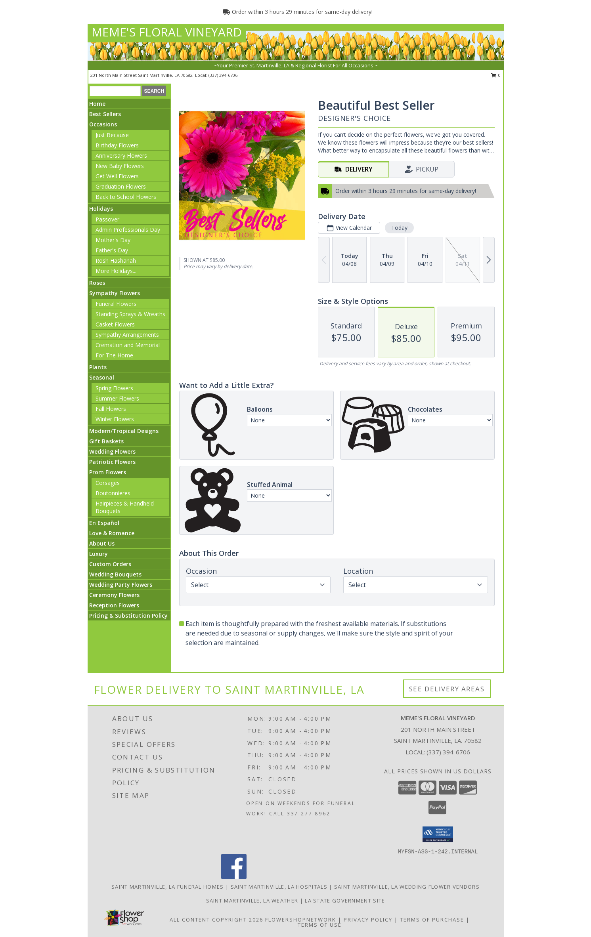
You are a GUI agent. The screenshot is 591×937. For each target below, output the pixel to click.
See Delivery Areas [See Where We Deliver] (447, 688)
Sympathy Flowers (114, 293)
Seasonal (101, 377)
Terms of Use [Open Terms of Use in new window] (320, 924)
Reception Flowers (114, 605)
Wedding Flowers (112, 451)
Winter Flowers (115, 419)
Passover (107, 219)
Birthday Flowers (117, 145)
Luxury (98, 553)
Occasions (103, 124)
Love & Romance (111, 533)
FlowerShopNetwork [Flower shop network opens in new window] (300, 919)
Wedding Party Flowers (120, 584)
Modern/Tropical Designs (124, 431)
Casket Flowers (115, 324)
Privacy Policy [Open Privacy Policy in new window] (368, 919)
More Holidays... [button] (116, 271)
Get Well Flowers (117, 176)
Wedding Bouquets (115, 574)
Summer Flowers (117, 398)
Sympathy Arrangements (127, 334)
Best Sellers (105, 114)
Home (97, 103)
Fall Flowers (111, 408)
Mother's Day (113, 240)
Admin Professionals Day (128, 229)
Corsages (108, 483)
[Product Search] (115, 91)
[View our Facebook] (234, 877)
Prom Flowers (107, 472)
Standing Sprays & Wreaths (130, 314)
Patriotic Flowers (112, 462)
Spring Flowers (114, 388)
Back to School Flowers (126, 196)
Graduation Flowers (121, 186)
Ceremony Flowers (114, 595)
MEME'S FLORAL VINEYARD (167, 32)
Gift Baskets (106, 441)
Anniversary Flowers (121, 155)
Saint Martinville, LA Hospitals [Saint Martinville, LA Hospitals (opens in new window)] (279, 886)
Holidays (101, 208)
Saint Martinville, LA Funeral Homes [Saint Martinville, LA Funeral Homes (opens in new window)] (167, 886)
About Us (102, 543)
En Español (104, 523)
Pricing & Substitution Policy (128, 615)
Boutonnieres (113, 493)
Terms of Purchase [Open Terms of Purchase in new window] (432, 919)
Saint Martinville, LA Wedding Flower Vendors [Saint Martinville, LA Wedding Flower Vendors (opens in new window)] (407, 886)
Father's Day (112, 250)
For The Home (114, 355)
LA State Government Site (345, 900)
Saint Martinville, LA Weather (252, 900)
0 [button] (496, 75)
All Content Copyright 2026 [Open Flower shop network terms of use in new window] (216, 919)
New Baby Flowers (120, 166)
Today (399, 227)
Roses (97, 282)
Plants (98, 367)
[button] (438, 834)
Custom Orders (110, 564)
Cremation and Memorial (128, 345)
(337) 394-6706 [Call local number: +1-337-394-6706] (222, 75)
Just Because (112, 135)
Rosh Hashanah (116, 260)
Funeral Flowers (116, 303)
